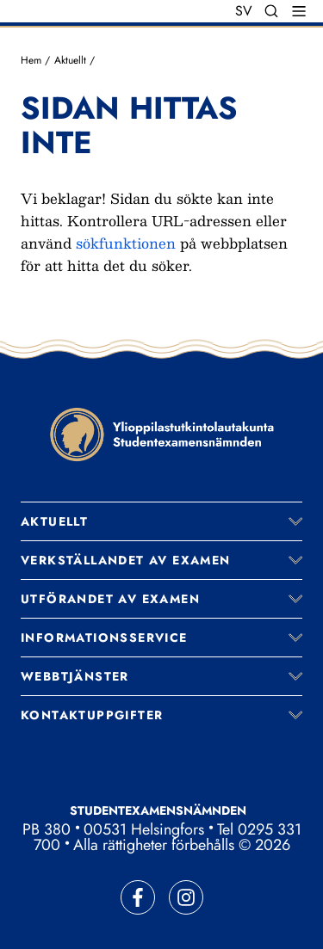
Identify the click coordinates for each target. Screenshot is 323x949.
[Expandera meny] (295, 521)
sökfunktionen (126, 243)
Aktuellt (70, 60)
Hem (31, 60)
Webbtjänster (75, 676)
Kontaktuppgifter (92, 715)
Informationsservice (104, 637)
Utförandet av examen (110, 598)
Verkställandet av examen (126, 560)
